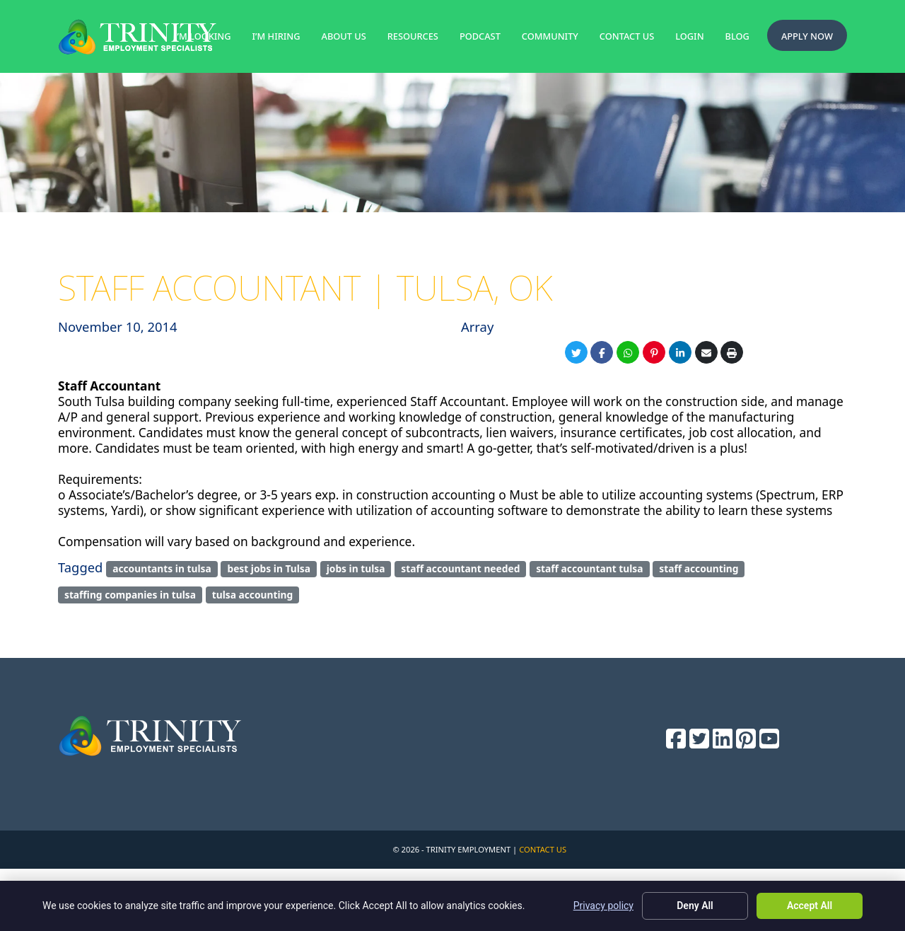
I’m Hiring (276, 36)
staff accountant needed (460, 568)
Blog (737, 36)
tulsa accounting (252, 594)
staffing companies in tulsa (130, 594)
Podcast (480, 36)
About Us (344, 36)
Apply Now (807, 36)
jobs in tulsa (356, 568)
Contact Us (627, 36)
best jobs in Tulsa (268, 568)
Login (689, 36)
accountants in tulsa (161, 568)
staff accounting (698, 568)
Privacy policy (603, 905)
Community (550, 36)
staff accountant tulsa (589, 568)
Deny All (695, 905)
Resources (412, 36)
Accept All (809, 905)
